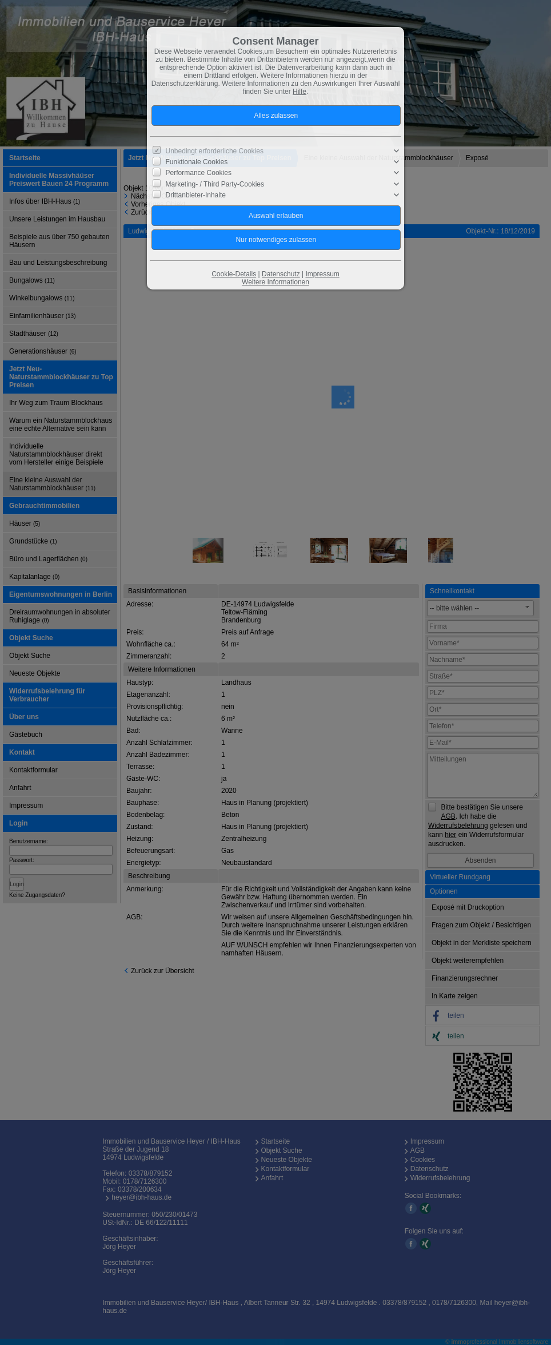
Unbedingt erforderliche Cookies (214, 151)
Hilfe (299, 92)
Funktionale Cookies (197, 162)
